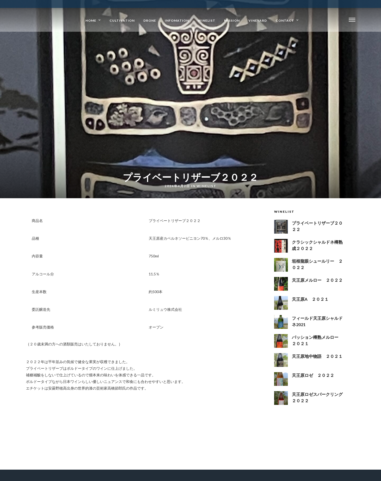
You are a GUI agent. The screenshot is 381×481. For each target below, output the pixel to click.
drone (149, 20)
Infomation (177, 20)
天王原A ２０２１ (310, 299)
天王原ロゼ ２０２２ (313, 375)
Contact (285, 20)
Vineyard (257, 20)
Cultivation (122, 20)
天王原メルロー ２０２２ (317, 280)
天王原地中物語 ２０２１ (317, 356)
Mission (232, 20)
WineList (206, 20)
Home (90, 20)
